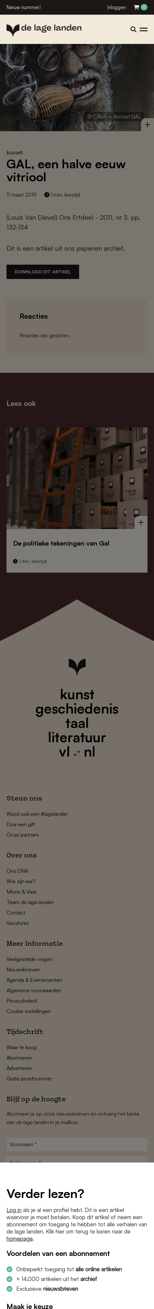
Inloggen (116, 7)
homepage (20, 1238)
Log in (14, 1209)
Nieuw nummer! (24, 7)
